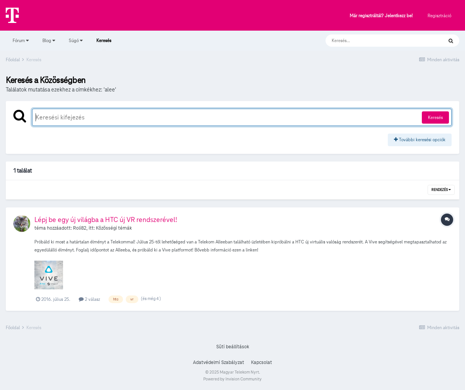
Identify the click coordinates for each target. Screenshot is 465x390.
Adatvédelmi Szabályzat (218, 362)
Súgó (76, 40)
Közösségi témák (114, 228)
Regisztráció (439, 15)
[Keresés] (377, 40)
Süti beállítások (232, 347)
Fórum (21, 40)
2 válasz (89, 299)
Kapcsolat (261, 362)
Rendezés (441, 190)
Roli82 (79, 228)
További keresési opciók (420, 139)
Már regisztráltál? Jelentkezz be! (381, 16)
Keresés (103, 44)
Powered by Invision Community (232, 379)
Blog (48, 40)
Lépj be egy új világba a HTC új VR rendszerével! (105, 219)
